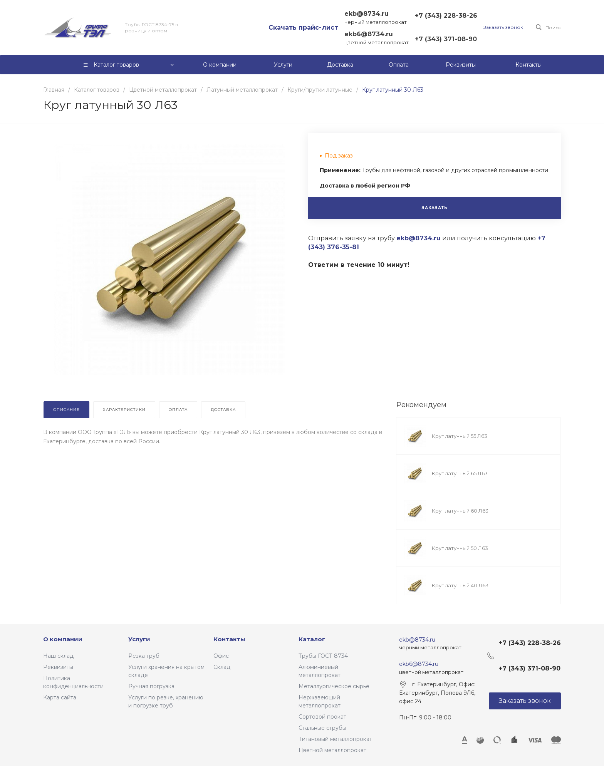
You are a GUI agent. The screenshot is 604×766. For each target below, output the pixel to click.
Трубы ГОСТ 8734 (323, 655)
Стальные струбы (322, 727)
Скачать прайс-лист (303, 27)
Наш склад (58, 655)
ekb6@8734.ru (368, 34)
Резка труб (143, 655)
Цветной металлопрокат (332, 750)
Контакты (229, 639)
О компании (62, 639)
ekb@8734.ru (366, 13)
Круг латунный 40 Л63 (460, 585)
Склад (221, 667)
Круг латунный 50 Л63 (460, 548)
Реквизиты (58, 667)
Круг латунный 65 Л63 (460, 473)
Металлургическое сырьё (334, 686)
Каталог (312, 639)
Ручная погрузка (151, 686)
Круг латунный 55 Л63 (459, 436)
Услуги (139, 639)
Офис (221, 655)
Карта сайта (59, 697)
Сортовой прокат (322, 716)
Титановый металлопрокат (335, 739)
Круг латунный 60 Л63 (460, 511)
